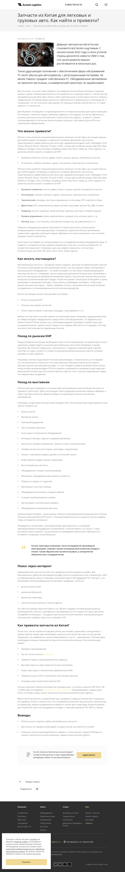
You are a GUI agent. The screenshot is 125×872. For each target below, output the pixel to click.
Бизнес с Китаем (92, 813)
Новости (88, 823)
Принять (26, 862)
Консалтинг (68, 820)
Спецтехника (45, 823)
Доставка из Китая (70, 813)
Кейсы (43, 807)
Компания (22, 807)
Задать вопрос (89, 755)
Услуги (65, 807)
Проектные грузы (47, 816)
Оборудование (46, 813)
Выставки (89, 820)
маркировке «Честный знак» (57, 690)
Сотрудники (23, 823)
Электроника (45, 820)
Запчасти (44, 826)
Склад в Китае (69, 816)
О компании (23, 813)
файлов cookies (21, 842)
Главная (21, 26)
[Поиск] (96, 4)
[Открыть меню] (106, 5)
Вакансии (22, 820)
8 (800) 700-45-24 (73, 4)
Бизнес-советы (91, 816)
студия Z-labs (102, 864)
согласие (33, 839)
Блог (28, 26)
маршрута (49, 654)
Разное (43, 830)
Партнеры (22, 816)
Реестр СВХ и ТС (24, 826)
